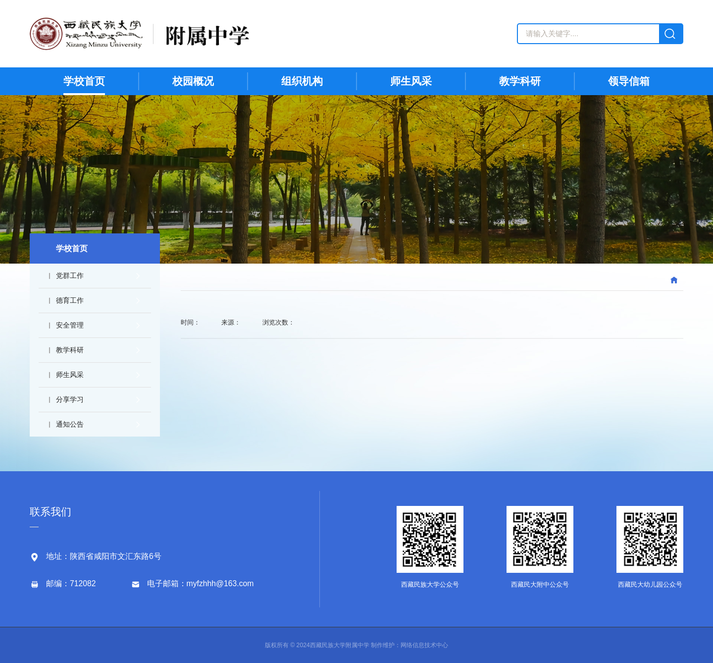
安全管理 (96, 325)
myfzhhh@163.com (220, 583)
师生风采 (96, 374)
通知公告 (96, 424)
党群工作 (96, 275)
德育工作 (96, 300)
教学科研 (96, 349)
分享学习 (96, 399)
